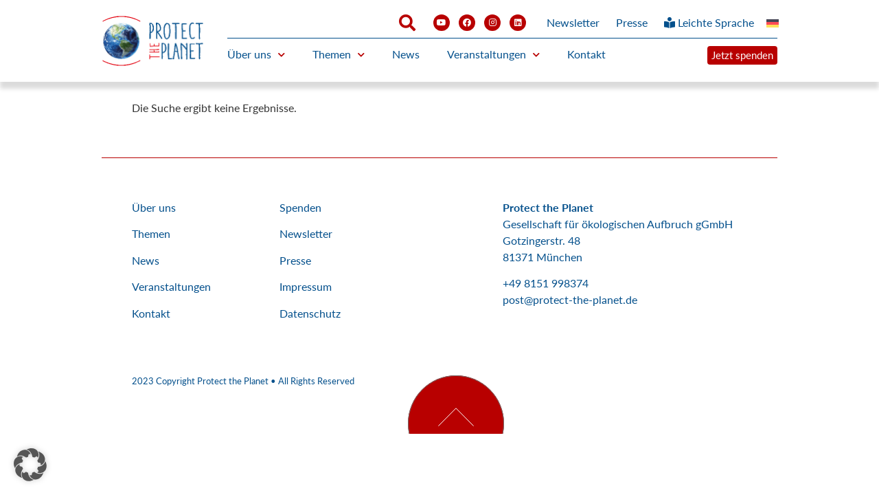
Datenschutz (310, 313)
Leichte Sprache (709, 22)
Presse (632, 22)
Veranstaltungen (493, 54)
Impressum (305, 286)
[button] (30, 464)
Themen (338, 54)
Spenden (300, 207)
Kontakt (586, 53)
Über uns (256, 54)
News (406, 53)
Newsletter (573, 22)
